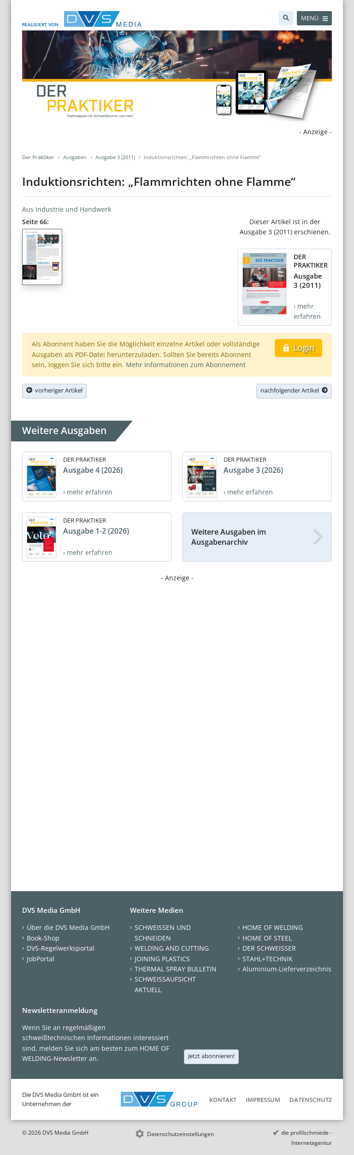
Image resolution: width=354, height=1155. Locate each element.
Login (298, 347)
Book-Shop (43, 938)
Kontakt (222, 1099)
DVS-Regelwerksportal (60, 948)
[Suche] (286, 18)
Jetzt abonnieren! (211, 1056)
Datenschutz (310, 1099)
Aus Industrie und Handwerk (66, 209)
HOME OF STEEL (267, 938)
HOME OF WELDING (272, 927)
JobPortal (40, 958)
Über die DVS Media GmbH (68, 927)
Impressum (263, 1099)
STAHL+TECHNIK (267, 958)
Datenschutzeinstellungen (180, 1134)
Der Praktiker (38, 157)
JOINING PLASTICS (162, 958)
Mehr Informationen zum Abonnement (186, 364)
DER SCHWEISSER (269, 948)
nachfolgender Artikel (294, 390)
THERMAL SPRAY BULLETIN (176, 968)
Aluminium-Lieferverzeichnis (286, 968)
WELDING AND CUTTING (172, 948)
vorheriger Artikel (54, 390)
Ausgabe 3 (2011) (115, 157)
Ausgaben (75, 157)
